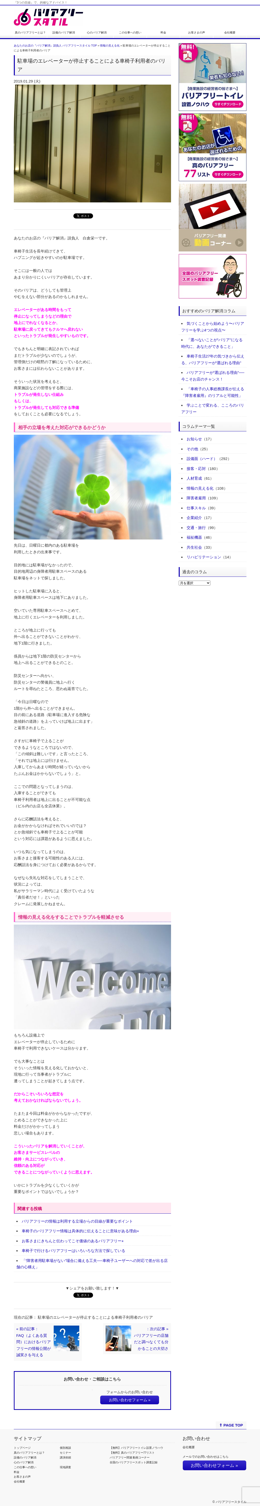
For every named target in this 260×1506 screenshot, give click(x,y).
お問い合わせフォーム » (130, 1400)
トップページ (22, 1447)
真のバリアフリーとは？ (30, 32)
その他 (192, 449)
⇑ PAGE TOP (231, 1425)
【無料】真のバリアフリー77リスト (132, 1452)
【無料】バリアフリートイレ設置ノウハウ (136, 1447)
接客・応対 (196, 468)
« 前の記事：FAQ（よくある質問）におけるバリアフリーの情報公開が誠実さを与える (33, 1342)
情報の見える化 (110, 45)
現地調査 (65, 1467)
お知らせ (194, 439)
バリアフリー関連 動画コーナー (130, 1457)
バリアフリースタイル (231, 1502)
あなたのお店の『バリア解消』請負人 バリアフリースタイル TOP (55, 45)
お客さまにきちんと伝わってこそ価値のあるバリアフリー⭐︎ (73, 1241)
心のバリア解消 (97, 32)
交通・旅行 (196, 527)
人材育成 (194, 478)
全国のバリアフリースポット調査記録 (133, 1462)
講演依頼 (65, 1457)
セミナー (65, 1452)
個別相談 (65, 1447)
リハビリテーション (204, 557)
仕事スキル (196, 508)
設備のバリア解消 (63, 32)
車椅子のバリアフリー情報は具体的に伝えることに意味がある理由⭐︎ (80, 1231)
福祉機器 (194, 537)
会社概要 (229, 32)
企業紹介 (194, 517)
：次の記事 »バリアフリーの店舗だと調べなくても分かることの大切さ (151, 1339)
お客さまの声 (196, 32)
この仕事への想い (130, 32)
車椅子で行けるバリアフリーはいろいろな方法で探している (73, 1250)
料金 (163, 32)
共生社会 (194, 547)
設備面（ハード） (202, 458)
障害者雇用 (196, 498)
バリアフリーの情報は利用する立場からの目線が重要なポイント (77, 1221)
